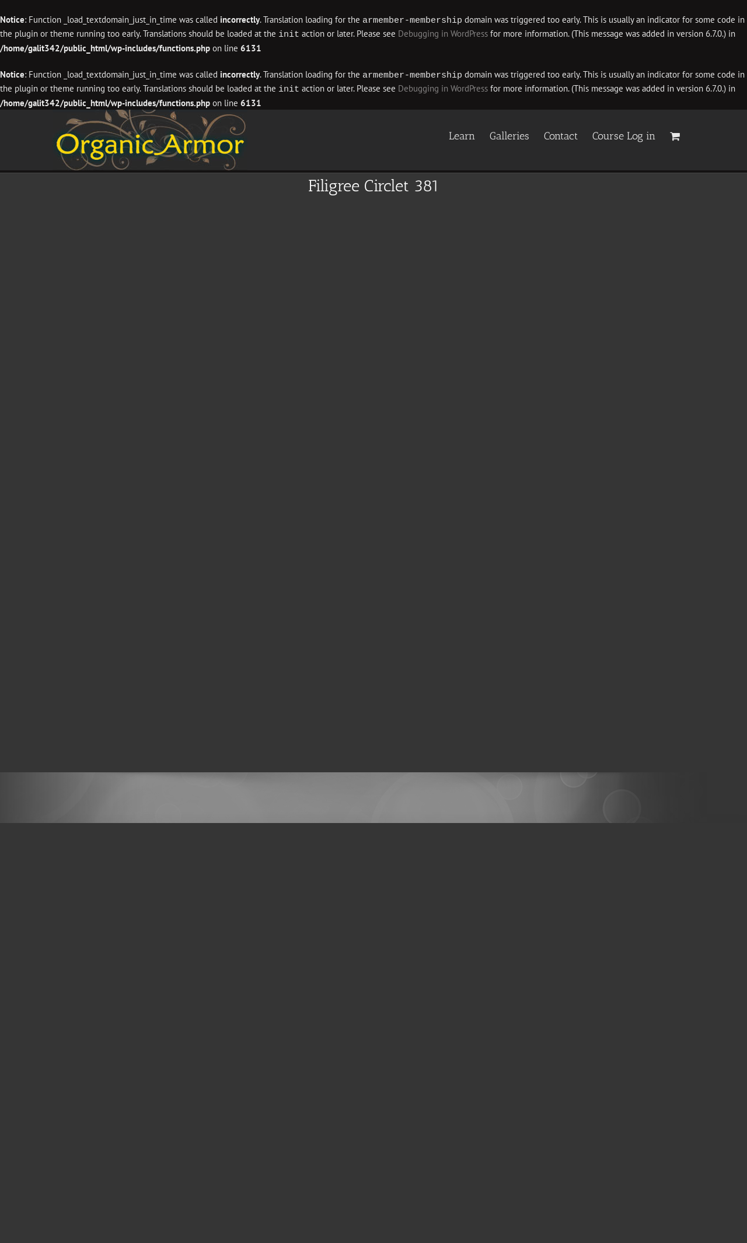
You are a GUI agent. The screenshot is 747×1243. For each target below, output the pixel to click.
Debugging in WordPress (443, 33)
